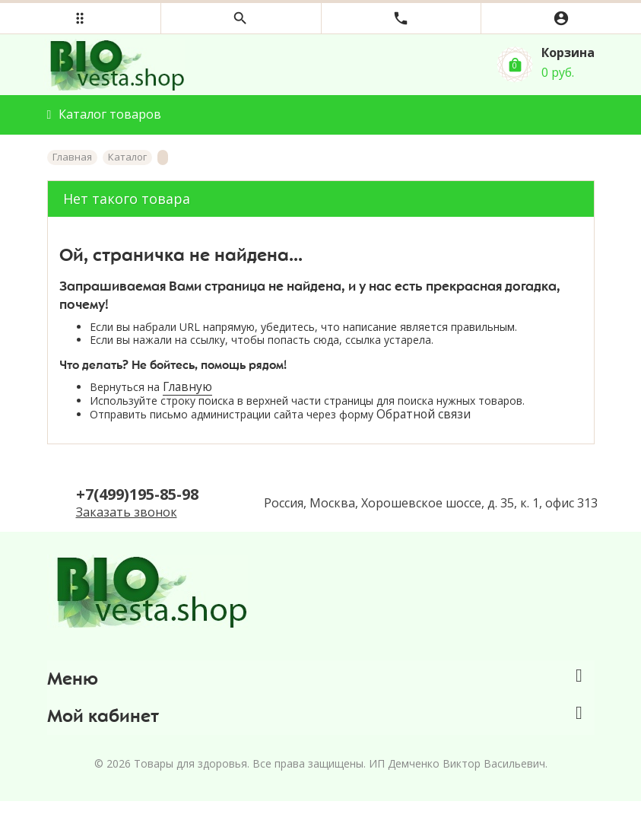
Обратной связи (423, 414)
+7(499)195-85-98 (137, 494)
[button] (80, 18)
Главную (187, 387)
